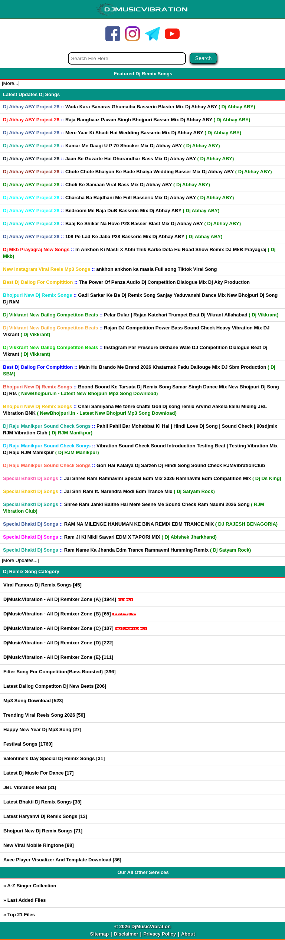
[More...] (11, 83)
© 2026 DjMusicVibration (142, 926)
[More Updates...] (20, 560)
